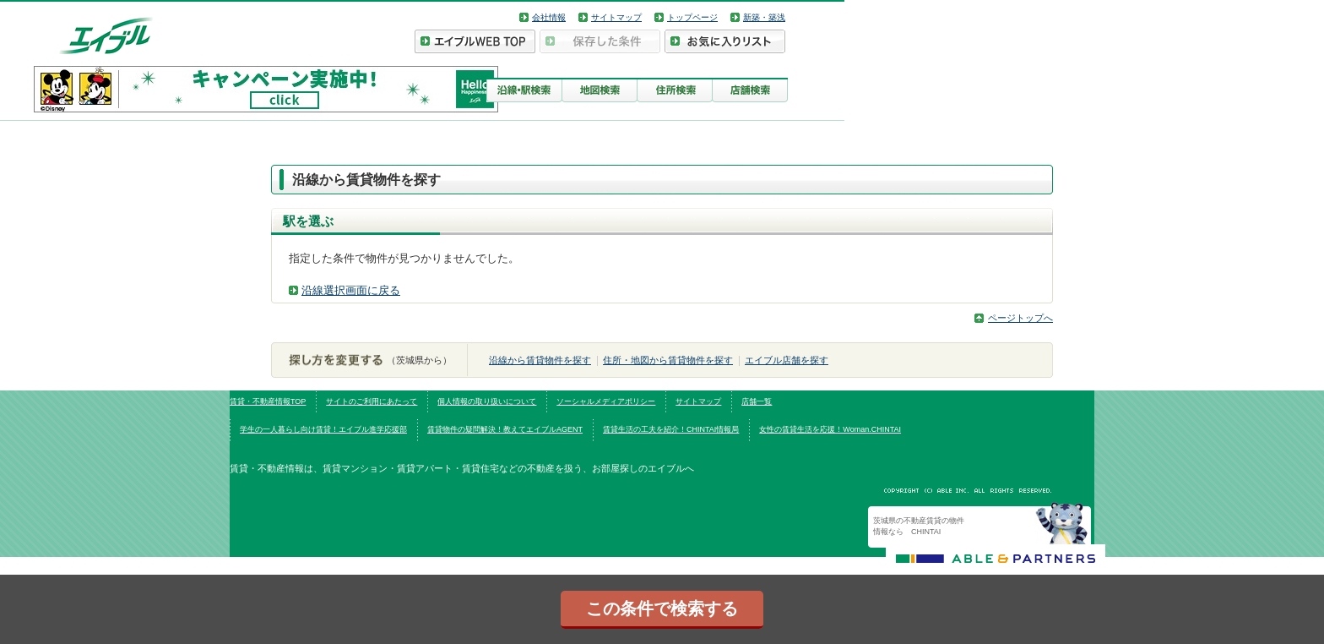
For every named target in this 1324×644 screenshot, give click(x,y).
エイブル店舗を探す (786, 360)
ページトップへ (1020, 318)
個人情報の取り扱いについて (486, 401)
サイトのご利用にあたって (371, 401)
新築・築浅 (764, 17)
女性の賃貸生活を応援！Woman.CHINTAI (830, 429)
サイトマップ (616, 17)
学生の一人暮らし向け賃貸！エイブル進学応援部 (323, 429)
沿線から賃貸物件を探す (540, 360)
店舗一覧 (756, 401)
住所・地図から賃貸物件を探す (668, 360)
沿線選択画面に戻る (350, 290)
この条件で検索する (662, 608)
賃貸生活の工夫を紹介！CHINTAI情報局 (671, 429)
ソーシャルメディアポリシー (605, 401)
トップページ (692, 17)
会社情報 (549, 17)
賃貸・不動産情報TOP (268, 401)
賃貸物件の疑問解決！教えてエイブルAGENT (505, 429)
